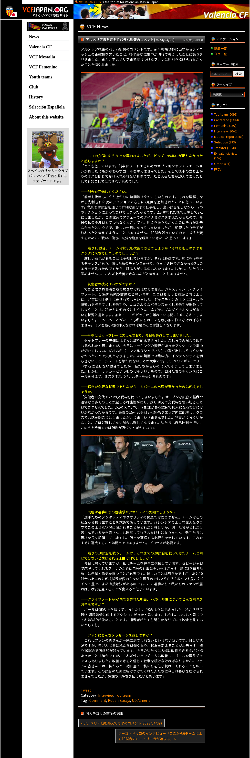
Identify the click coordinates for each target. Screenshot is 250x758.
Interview (105, 695)
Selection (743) (225, 142)
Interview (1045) (225, 131)
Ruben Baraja (119, 700)
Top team (123, 695)
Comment (97, 700)
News (34, 36)
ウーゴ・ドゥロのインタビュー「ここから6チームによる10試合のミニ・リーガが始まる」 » (160, 736)
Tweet (86, 690)
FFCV (217, 169)
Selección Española (47, 107)
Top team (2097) (225, 114)
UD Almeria (141, 700)
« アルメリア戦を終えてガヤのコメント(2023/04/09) (121, 723)
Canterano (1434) (226, 120)
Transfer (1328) (225, 147)
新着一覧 (220, 48)
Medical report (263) (228, 136)
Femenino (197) (225, 125)
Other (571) (222, 163)
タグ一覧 (220, 54)
